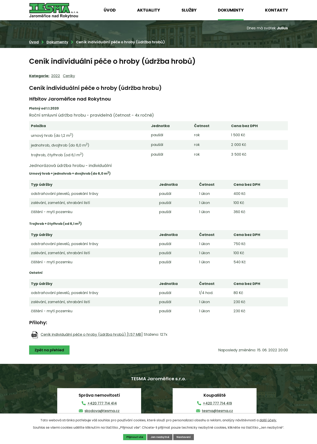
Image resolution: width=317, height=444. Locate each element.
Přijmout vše (134, 437)
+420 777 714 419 (217, 403)
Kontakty (276, 10)
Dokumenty (231, 10)
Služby (189, 10)
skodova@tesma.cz (102, 410)
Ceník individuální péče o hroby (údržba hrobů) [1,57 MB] (92, 334)
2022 (55, 75)
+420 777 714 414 (102, 403)
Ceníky (69, 75)
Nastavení (183, 437)
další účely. (268, 420)
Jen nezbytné (160, 437)
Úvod (110, 10)
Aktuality (148, 10)
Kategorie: (39, 75)
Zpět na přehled (49, 350)
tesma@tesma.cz (217, 410)
